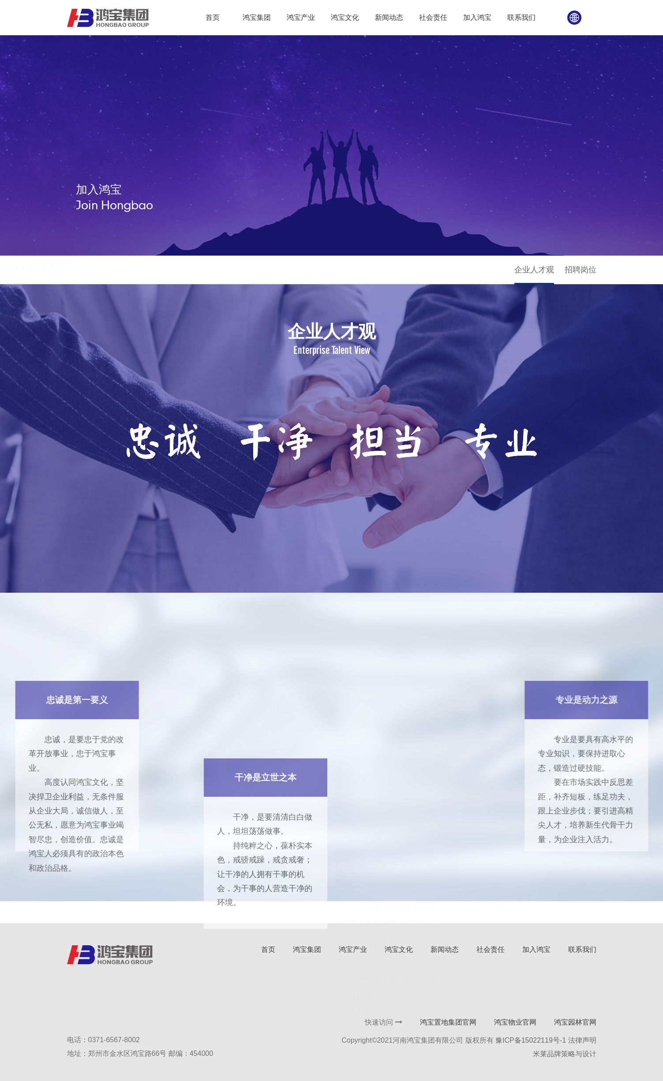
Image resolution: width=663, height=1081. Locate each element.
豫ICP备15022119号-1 (530, 1040)
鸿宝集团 (307, 949)
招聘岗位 (580, 269)
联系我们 (582, 949)
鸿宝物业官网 (515, 1022)
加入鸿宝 (103, 268)
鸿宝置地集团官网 (448, 1022)
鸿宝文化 (399, 949)
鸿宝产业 (353, 949)
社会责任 (490, 949)
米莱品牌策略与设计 (564, 1054)
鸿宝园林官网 (575, 1022)
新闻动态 (445, 949)
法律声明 (582, 1040)
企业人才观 (534, 269)
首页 (74, 268)
